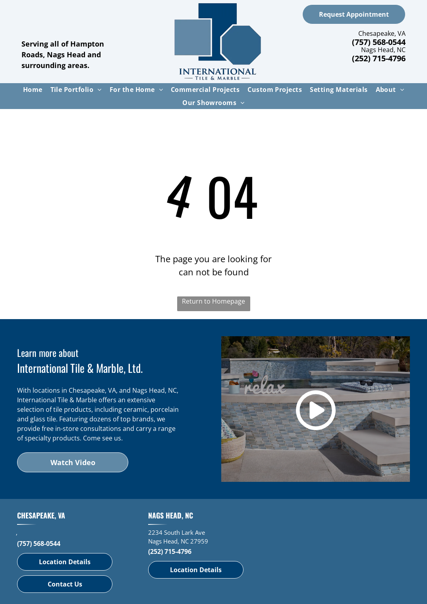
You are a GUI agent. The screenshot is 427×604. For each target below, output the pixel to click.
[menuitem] (32, 89)
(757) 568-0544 (379, 42)
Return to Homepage (213, 301)
